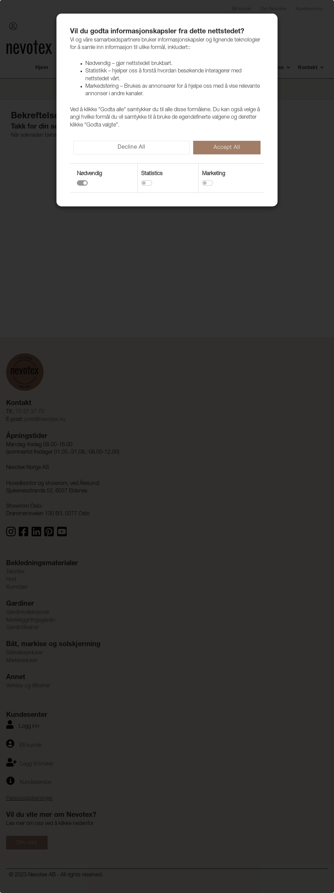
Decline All (131, 147)
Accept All (227, 148)
